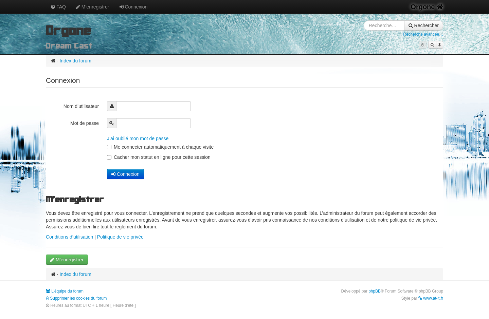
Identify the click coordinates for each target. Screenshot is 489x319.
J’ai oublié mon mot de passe (137, 138)
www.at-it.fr (430, 298)
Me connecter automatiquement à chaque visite (160, 147)
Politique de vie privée (120, 237)
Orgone (427, 7)
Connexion (134, 7)
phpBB (374, 291)
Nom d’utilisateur (82, 106)
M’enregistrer (92, 7)
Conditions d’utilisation (69, 237)
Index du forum (75, 60)
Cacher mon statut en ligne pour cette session (159, 157)
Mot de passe (85, 123)
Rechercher (424, 25)
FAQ (58, 7)
